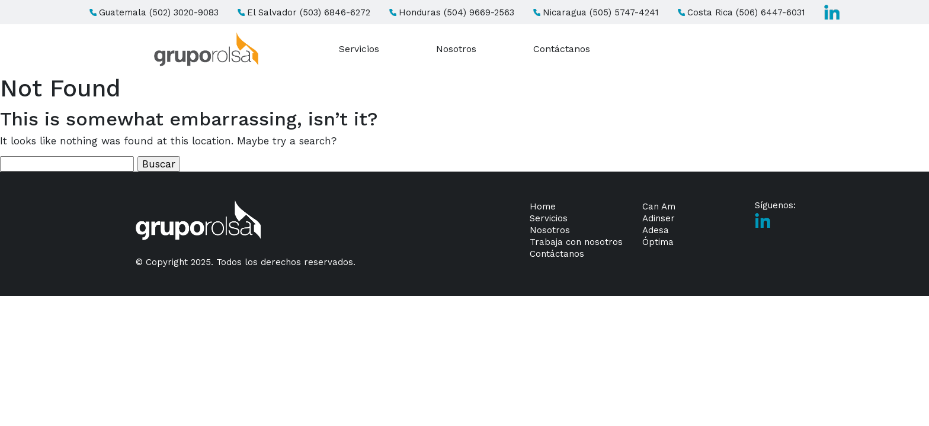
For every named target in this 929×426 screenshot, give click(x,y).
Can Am (658, 206)
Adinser (658, 218)
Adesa (655, 230)
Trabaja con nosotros (576, 242)
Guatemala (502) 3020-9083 (154, 12)
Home (543, 206)
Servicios (359, 48)
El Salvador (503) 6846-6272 (304, 12)
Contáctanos (561, 48)
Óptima (658, 242)
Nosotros (456, 48)
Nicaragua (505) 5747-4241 (596, 12)
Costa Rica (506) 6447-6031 (741, 12)
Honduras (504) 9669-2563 (451, 12)
